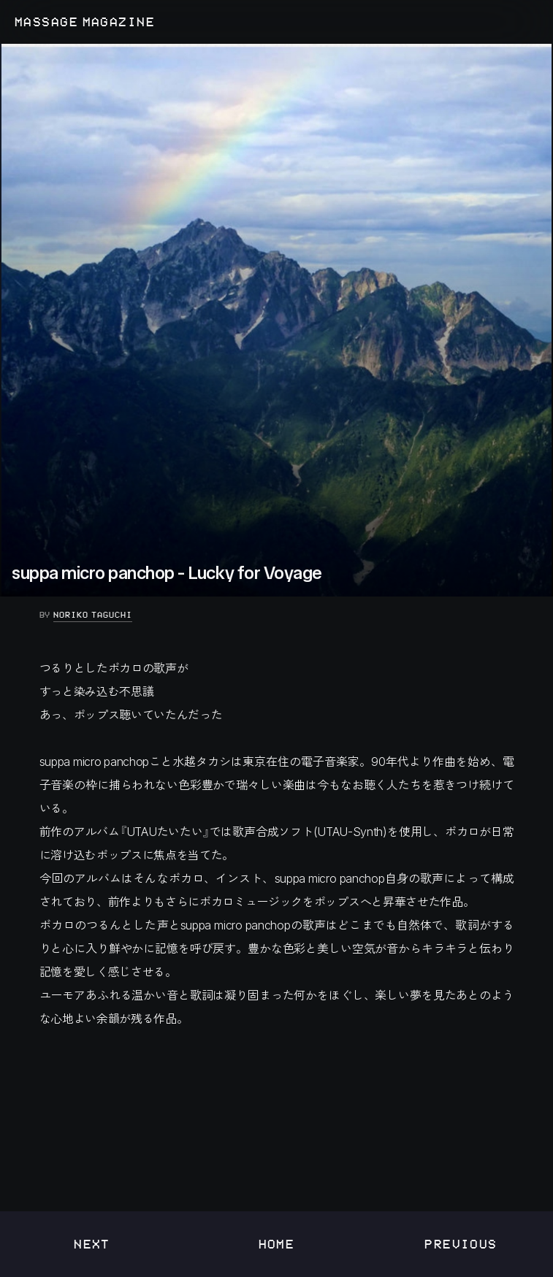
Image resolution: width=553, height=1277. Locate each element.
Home (277, 1244)
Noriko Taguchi (92, 614)
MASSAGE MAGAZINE (85, 21)
